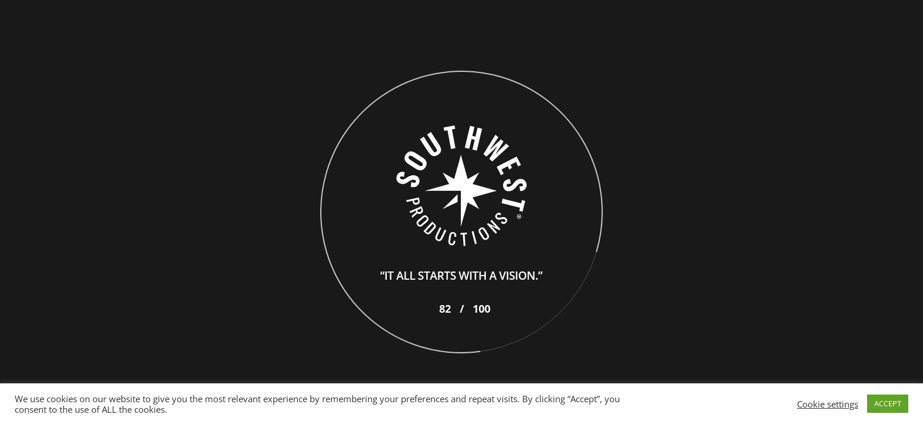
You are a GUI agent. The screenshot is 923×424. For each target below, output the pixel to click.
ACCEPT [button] (887, 403)
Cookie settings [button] (827, 404)
